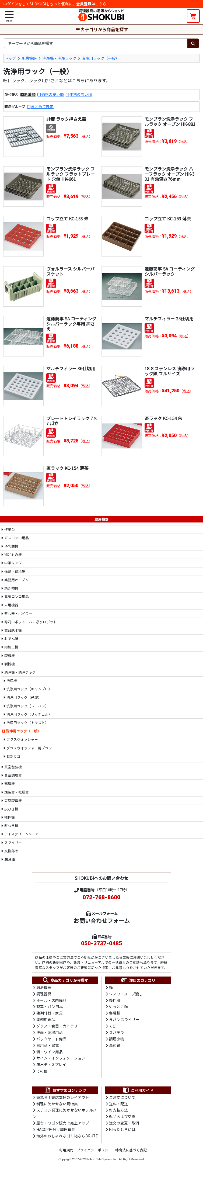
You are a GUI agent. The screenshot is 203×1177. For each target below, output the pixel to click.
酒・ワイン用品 (49, 1053)
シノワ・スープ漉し (126, 993)
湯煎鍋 (114, 1046)
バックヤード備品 (51, 1040)
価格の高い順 (80, 94)
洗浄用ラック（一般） (100, 58)
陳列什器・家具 (49, 1013)
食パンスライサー (124, 1020)
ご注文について (122, 1099)
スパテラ (116, 1033)
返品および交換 (122, 1118)
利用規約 (66, 1152)
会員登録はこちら (91, 3)
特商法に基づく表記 (131, 1152)
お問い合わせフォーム (102, 920)
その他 (42, 1072)
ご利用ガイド (137, 1092)
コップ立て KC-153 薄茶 (168, 218)
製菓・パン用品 (49, 1007)
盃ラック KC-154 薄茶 (67, 468)
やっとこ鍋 (118, 1007)
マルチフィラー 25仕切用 (169, 318)
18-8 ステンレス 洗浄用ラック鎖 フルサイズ (169, 370)
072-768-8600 (101, 897)
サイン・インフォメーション (60, 1059)
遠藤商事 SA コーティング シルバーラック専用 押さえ (71, 323)
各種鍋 (114, 1013)
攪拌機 (114, 1000)
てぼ (113, 1026)
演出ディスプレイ (51, 1066)
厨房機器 (29, 58)
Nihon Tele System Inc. (103, 1162)
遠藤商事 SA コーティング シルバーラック (170, 271)
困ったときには (122, 1132)
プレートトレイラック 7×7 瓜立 (71, 420)
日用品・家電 (47, 1046)
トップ (10, 58)
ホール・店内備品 (51, 1000)
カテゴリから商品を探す (101, 29)
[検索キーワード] (95, 43)
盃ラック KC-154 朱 (163, 418)
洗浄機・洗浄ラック (59, 58)
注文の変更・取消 (124, 1125)
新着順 (30, 94)
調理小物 (116, 1040)
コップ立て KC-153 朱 (67, 218)
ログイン (10, 3)
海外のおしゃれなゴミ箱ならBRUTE (67, 1138)
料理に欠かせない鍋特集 (57, 1106)
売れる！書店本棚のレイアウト (62, 1099)
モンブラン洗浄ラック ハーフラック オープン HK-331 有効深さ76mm (170, 173)
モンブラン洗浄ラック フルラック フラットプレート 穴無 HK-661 (70, 173)
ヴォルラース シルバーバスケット (70, 271)
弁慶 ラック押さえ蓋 (66, 118)
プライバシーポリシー (94, 1152)
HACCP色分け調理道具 (55, 1132)
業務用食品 (45, 1020)
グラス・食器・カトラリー (59, 1026)
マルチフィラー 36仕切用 (70, 368)
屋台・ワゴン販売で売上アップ (62, 1125)
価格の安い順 (52, 94)
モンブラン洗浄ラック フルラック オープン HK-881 (170, 121)
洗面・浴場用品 (49, 1033)
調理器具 (43, 993)
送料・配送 (118, 1106)
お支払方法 (118, 1112)
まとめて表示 (42, 106)
